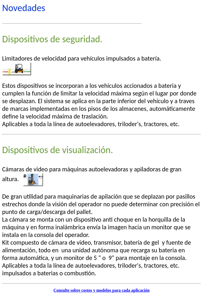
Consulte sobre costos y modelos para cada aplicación (101, 290)
